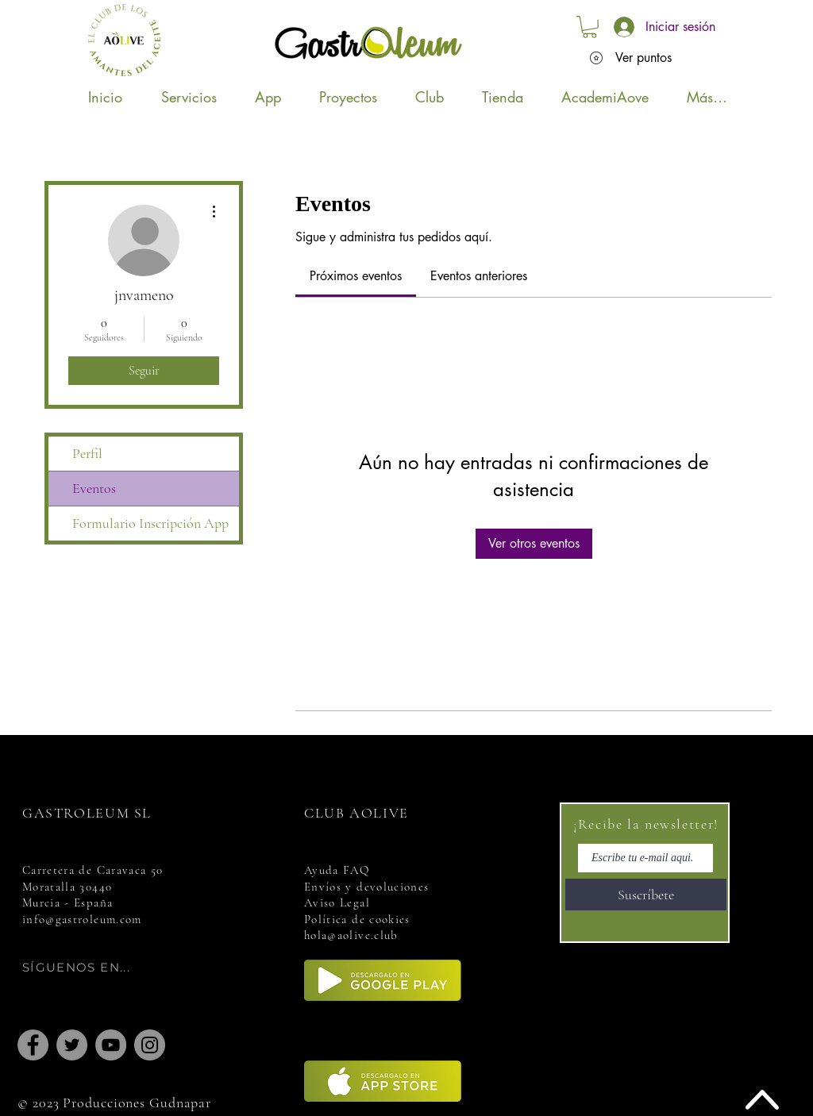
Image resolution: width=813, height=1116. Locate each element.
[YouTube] (110, 1044)
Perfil (87, 453)
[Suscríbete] (645, 894)
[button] (589, 27)
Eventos (94, 488)
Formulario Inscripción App (150, 523)
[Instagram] (149, 1044)
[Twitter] (71, 1044)
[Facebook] (32, 1044)
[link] (356, 275)
